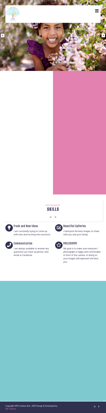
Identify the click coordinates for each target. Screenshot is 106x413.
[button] (2, 35)
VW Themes (10, 409)
